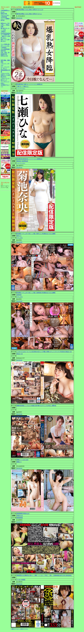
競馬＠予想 (4, 13)
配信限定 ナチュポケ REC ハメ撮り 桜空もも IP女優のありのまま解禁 (36, 233)
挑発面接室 (20, 517)
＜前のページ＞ (15, 629)
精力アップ (4, 80)
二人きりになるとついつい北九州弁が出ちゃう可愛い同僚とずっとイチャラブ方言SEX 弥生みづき (44, 351)
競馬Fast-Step (4, 55)
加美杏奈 (19, 294)
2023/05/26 (19, 18)
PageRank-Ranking (5, 33)
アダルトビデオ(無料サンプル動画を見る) (5, 75)
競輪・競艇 (7, 60)
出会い (2, 83)
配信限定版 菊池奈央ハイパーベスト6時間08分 (29, 159)
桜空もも (19, 235)
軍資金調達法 (4, 70)
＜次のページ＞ (23, 629)
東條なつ (19, 462)
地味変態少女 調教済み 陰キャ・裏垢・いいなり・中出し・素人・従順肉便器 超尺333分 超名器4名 (44, 575)
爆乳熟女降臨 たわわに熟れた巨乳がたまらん (29, 13)
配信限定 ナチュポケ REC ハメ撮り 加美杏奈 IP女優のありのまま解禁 (36, 292)
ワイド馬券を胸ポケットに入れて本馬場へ (5, 46)
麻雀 (2, 62)
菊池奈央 (19, 161)
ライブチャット (5, 81)
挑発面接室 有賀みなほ (23, 513)
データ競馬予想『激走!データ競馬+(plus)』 (5, 36)
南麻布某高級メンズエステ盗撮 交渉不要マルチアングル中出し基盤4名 (36, 405)
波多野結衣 (25, 161)
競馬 (2, 60)
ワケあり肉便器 (21, 579)
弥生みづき (20, 353)
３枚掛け (3, 31)
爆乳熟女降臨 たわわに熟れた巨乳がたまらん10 (30, 9)
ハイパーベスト (21, 88)
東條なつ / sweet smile (22, 459)
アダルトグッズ (5, 78)
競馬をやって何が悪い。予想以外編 (5, 25)
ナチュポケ (20, 238)
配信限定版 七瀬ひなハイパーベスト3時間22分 (29, 84)
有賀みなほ (20, 515)
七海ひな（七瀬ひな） (23, 86)
